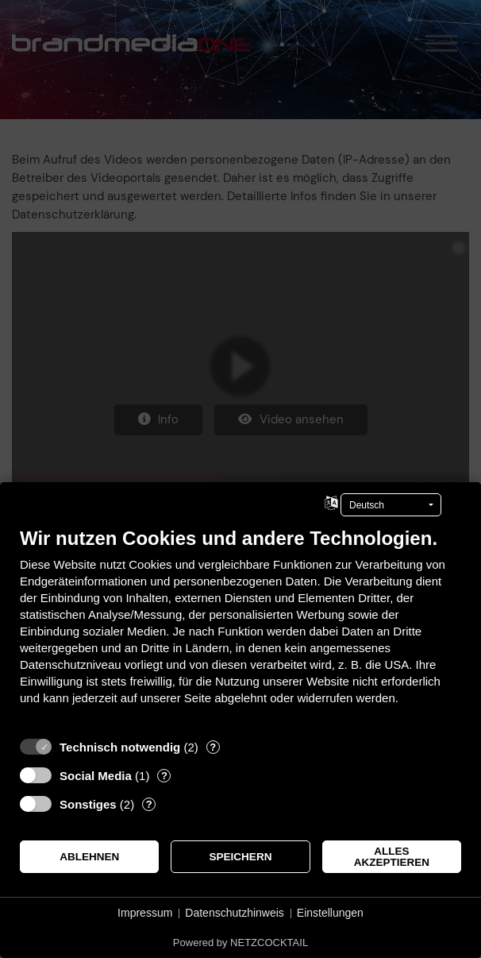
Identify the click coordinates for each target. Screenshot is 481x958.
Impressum (144, 912)
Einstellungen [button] (330, 912)
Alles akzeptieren (391, 856)
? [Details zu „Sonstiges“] (149, 804)
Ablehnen (89, 857)
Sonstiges (88, 804)
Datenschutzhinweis (234, 912)
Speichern (241, 857)
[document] (240, 628)
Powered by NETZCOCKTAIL (240, 942)
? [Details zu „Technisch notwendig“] (213, 747)
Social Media (96, 775)
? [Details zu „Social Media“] (164, 776)
